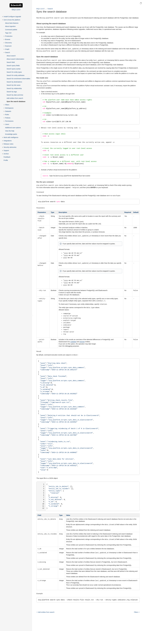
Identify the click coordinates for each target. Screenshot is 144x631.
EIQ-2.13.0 (40, 9)
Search (50, 9)
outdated (73, 340)
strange (82, 340)
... (45, 9)
